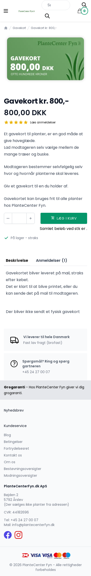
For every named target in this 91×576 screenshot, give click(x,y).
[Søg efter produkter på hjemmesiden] (55, 5)
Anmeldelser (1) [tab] (51, 260)
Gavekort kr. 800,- (44, 28)
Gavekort (19, 28)
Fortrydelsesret (16, 448)
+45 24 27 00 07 (24, 520)
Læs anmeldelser (43, 122)
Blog (7, 435)
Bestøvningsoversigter (22, 468)
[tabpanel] (45, 58)
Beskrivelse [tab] (17, 260)
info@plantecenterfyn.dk (33, 524)
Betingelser (13, 441)
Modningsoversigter (20, 475)
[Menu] (6, 11)
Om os (9, 462)
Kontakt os (13, 455)
